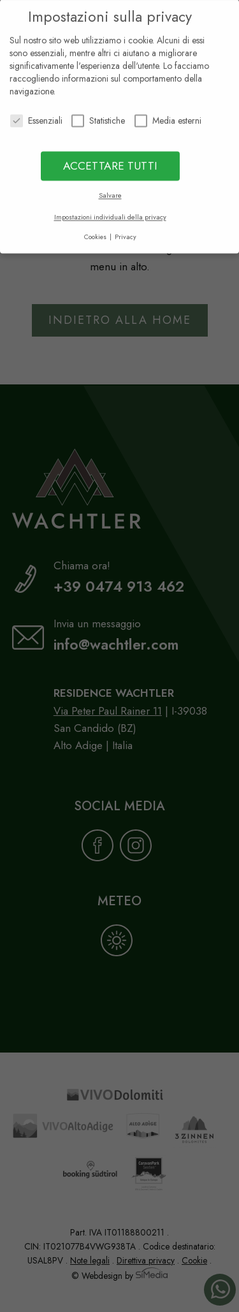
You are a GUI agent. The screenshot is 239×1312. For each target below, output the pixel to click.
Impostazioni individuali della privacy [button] (110, 213)
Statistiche (98, 116)
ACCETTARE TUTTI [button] (110, 162)
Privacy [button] (125, 233)
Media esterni (167, 116)
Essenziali (36, 116)
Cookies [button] (96, 233)
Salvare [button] (110, 192)
